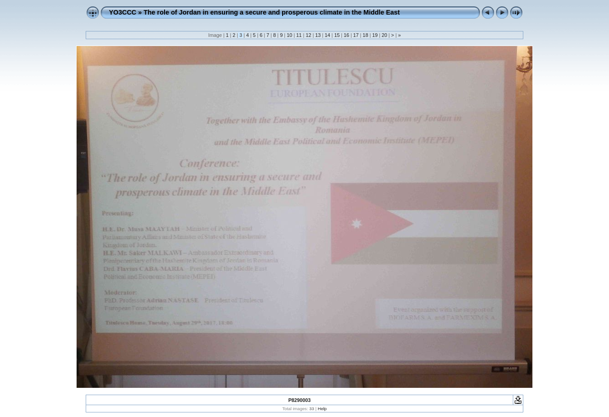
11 (299, 35)
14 (327, 35)
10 (289, 35)
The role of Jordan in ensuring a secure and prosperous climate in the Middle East (272, 12)
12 (308, 35)
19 (375, 35)
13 (318, 35)
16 (346, 35)
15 (337, 35)
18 (365, 35)
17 (356, 35)
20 (384, 35)
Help (322, 408)
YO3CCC (122, 12)
